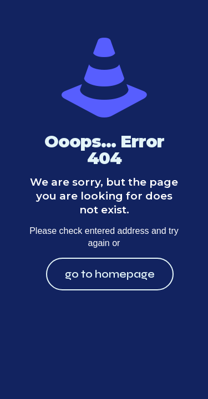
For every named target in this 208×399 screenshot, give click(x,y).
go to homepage (110, 274)
